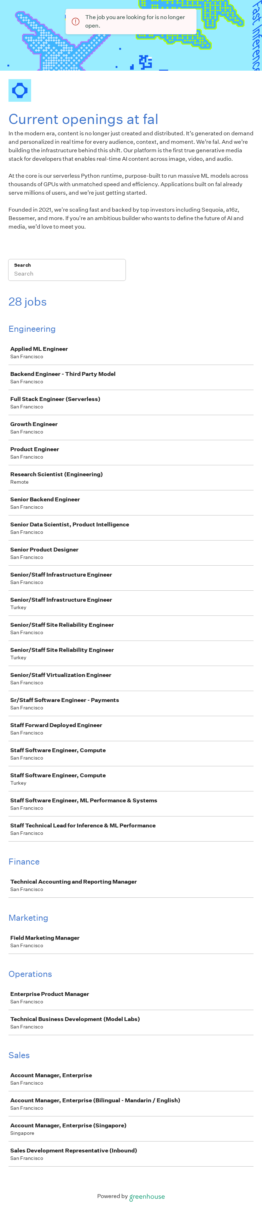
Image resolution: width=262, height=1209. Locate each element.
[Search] (67, 275)
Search (22, 265)
